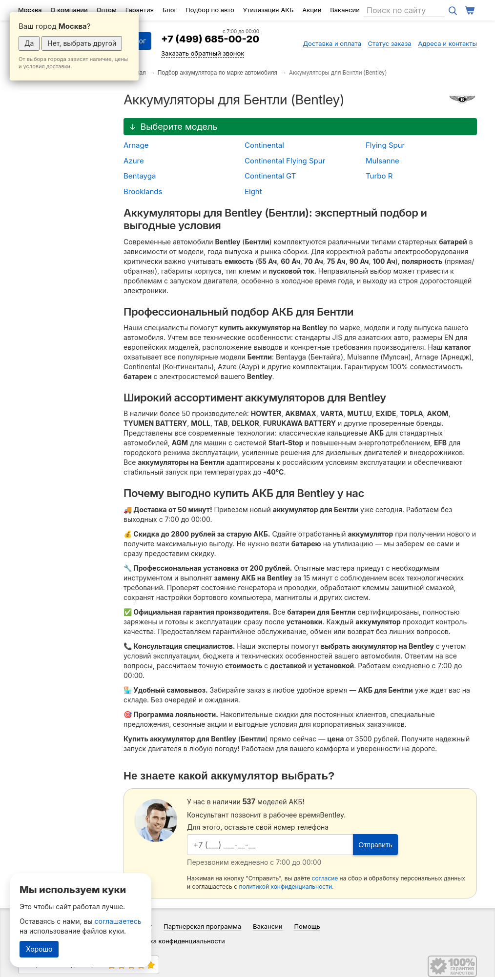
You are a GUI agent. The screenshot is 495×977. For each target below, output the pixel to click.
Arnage (136, 145)
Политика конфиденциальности (176, 941)
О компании (69, 10)
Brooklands (143, 191)
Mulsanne (382, 160)
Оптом (107, 10)
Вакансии (345, 10)
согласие (325, 878)
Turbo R (379, 175)
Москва (30, 10)
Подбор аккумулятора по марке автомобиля (217, 72)
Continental (264, 145)
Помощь (307, 926)
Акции (311, 10)
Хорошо (39, 949)
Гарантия (139, 10)
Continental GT (270, 175)
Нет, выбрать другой (81, 43)
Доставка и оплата (332, 43)
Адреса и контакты (447, 43)
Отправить (375, 845)
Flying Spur (385, 145)
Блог (170, 10)
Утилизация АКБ (268, 10)
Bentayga (140, 175)
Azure (134, 160)
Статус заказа (390, 43)
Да (29, 43)
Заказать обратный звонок (202, 53)
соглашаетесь (118, 921)
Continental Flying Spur (285, 160)
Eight (253, 191)
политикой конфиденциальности (285, 886)
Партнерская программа (202, 926)
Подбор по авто (210, 10)
